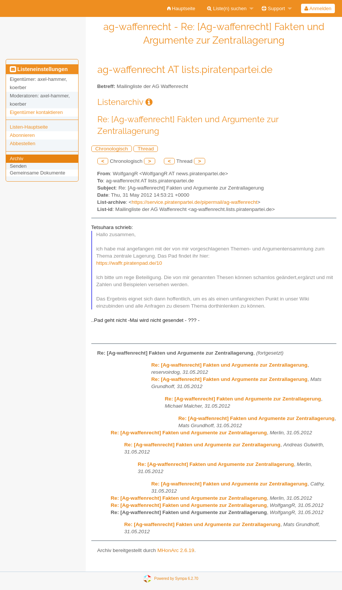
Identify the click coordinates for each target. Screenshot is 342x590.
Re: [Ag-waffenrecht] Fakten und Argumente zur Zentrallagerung (229, 365)
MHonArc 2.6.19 (175, 550)
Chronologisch (111, 149)
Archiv (16, 158)
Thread (146, 149)
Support (273, 8)
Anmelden (317, 8)
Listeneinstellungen (39, 69)
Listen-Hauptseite (29, 127)
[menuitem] (181, 8)
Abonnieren (22, 135)
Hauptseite (181, 8)
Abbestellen (22, 143)
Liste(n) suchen (227, 8)
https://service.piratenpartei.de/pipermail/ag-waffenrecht (194, 202)
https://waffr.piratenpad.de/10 (129, 263)
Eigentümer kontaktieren (36, 112)
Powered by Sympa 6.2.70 (176, 578)
